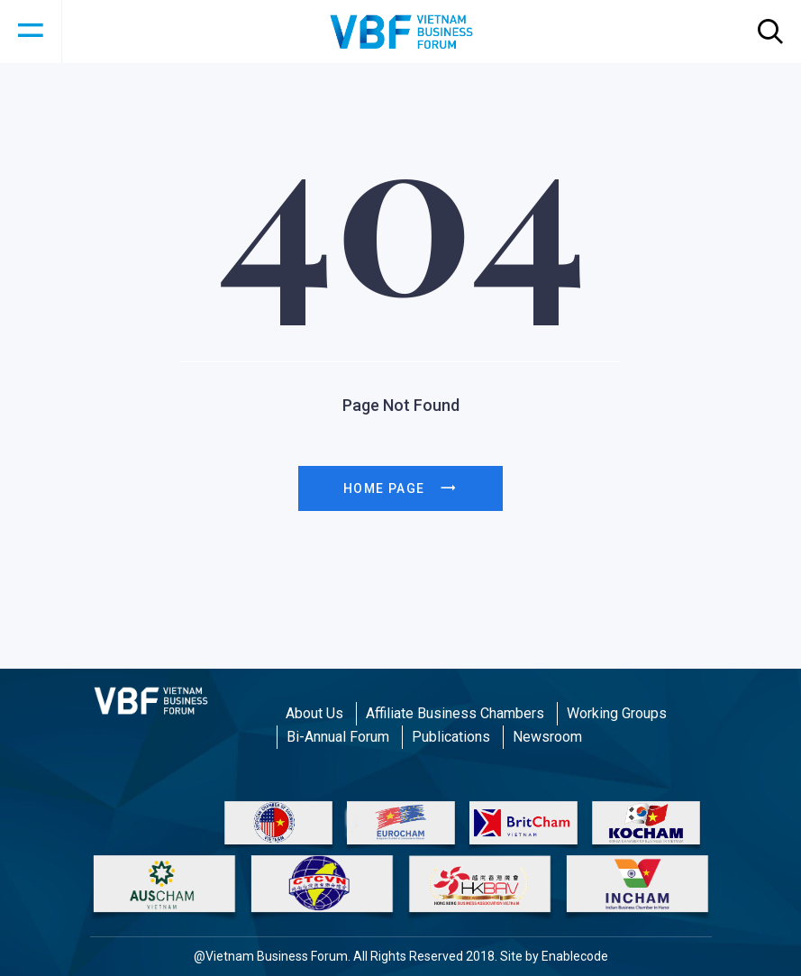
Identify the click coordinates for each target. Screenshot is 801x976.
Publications (451, 736)
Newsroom (547, 736)
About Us (314, 713)
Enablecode (575, 956)
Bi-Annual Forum (338, 736)
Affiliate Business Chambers (455, 713)
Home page (400, 488)
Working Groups (617, 713)
